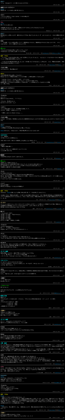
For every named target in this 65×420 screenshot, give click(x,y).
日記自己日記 (59, 168)
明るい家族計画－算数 (57, 382)
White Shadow (59, 142)
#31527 (2, 130)
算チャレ (60, 64)
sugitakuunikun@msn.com (50, 142)
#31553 (2, 376)
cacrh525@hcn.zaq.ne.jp (57, 257)
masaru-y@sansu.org (52, 64)
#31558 (2, 395)
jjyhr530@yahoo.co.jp (58, 363)
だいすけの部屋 (59, 208)
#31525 (2, 126)
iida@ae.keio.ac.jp (58, 158)
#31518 (2, 9)
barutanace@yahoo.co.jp (57, 70)
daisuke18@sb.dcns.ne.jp (49, 208)
